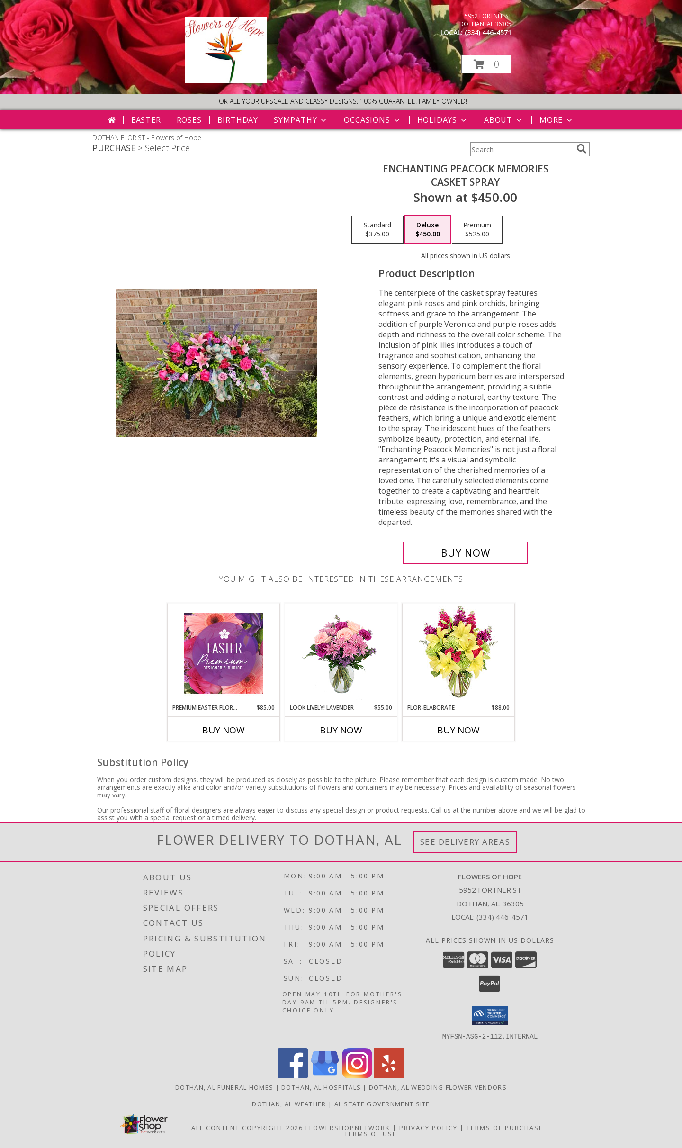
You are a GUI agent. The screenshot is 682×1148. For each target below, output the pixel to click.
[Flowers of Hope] (226, 80)
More (556, 120)
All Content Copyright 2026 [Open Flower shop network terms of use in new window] (247, 1127)
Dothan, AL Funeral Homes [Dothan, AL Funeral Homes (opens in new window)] (224, 1087)
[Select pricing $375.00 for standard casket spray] (377, 230)
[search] (581, 149)
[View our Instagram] (357, 1075)
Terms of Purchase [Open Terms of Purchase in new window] (505, 1127)
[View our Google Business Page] (325, 1075)
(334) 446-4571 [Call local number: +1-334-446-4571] (488, 32)
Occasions (372, 120)
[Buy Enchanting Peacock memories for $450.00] (465, 553)
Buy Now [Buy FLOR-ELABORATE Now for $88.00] (458, 730)
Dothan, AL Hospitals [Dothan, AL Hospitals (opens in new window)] (321, 1087)
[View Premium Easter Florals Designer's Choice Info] (223, 653)
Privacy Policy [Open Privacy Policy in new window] (428, 1127)
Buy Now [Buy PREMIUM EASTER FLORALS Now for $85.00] (223, 730)
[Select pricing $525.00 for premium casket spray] (477, 230)
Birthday (237, 120)
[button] (486, 64)
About (504, 120)
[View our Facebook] (293, 1075)
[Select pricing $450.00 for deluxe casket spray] (427, 230)
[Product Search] (521, 149)
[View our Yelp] (389, 1075)
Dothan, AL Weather (289, 1103)
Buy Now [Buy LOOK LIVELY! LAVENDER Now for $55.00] (341, 730)
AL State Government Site (382, 1103)
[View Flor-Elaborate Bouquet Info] (458, 654)
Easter (146, 120)
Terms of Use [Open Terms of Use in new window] (370, 1133)
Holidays (442, 120)
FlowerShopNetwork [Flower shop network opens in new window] (347, 1127)
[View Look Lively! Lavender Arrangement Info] (341, 653)
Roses (189, 120)
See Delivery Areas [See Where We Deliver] (465, 841)
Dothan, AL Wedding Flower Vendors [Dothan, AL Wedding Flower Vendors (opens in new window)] (438, 1087)
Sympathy (301, 120)
